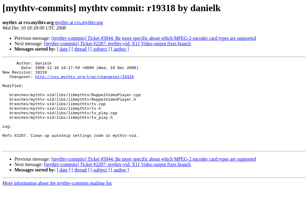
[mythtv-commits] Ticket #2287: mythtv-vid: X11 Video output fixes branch (117, 43)
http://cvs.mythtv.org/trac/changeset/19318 (84, 80)
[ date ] (63, 49)
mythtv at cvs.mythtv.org (79, 22)
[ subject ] (100, 49)
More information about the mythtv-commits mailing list (57, 200)
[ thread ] (80, 49)
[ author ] (120, 49)
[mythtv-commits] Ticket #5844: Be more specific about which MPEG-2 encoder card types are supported (153, 38)
